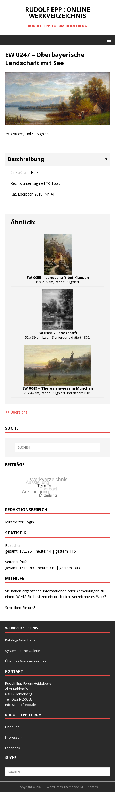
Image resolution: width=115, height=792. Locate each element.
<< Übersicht (16, 412)
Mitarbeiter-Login (19, 522)
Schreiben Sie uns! (20, 607)
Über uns (12, 727)
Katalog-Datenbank (20, 640)
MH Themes (89, 787)
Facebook (12, 747)
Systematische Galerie (22, 650)
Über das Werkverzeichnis (25, 661)
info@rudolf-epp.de (20, 704)
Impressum (14, 737)
